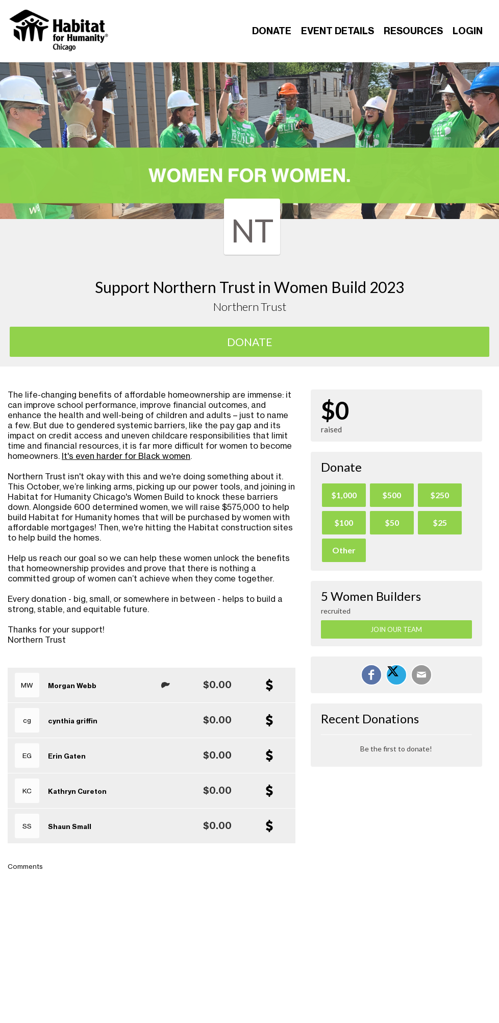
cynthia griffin (72, 721)
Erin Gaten (67, 756)
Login (468, 31)
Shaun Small (69, 826)
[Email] (421, 675)
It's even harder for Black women (126, 456)
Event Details (337, 31)
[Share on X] (396, 675)
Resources (413, 31)
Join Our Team (396, 629)
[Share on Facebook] (371, 675)
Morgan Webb (72, 685)
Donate (271, 31)
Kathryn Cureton (77, 791)
